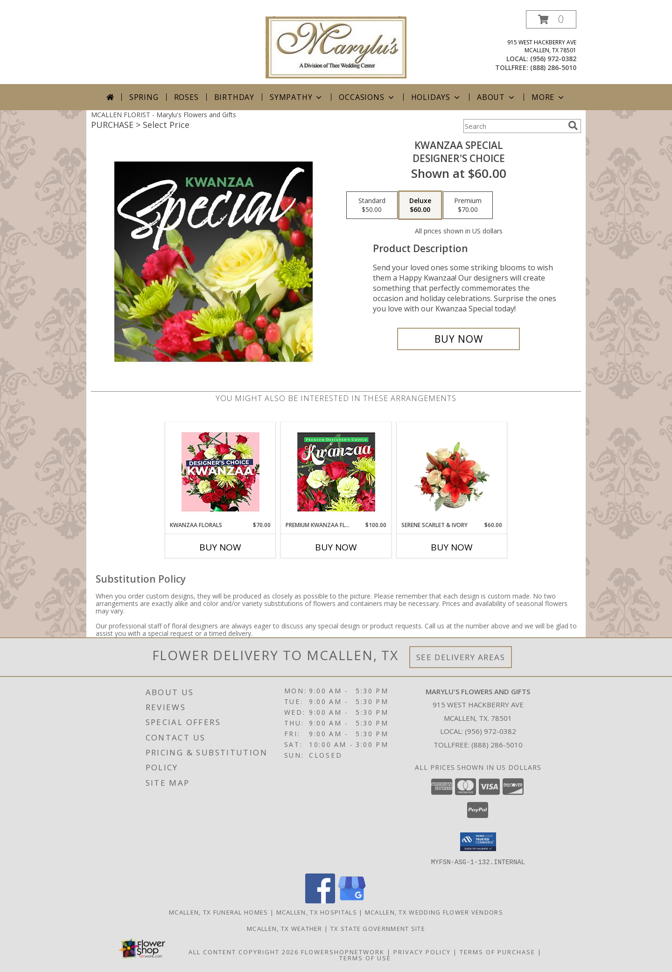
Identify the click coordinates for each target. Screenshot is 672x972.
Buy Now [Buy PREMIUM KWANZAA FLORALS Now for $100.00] (336, 547)
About (496, 97)
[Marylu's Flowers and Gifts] (336, 46)
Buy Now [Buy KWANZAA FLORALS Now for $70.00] (220, 547)
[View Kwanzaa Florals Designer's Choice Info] (220, 471)
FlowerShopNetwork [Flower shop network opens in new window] (343, 951)
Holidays (436, 97)
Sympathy (296, 97)
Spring (144, 97)
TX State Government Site (377, 928)
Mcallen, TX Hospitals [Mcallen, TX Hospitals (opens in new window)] (316, 912)
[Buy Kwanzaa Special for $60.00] (458, 339)
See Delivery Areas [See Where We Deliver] (460, 657)
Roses (186, 97)
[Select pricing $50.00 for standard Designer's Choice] (372, 205)
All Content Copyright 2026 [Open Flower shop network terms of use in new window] (244, 951)
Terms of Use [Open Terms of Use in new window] (365, 957)
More (549, 97)
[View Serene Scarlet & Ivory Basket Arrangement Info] (452, 471)
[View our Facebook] (320, 900)
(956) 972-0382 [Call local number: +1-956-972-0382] (553, 58)
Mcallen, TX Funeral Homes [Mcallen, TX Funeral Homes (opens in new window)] (218, 912)
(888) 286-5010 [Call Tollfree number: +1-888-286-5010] (497, 744)
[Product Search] (514, 126)
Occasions (367, 97)
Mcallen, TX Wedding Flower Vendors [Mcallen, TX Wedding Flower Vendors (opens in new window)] (434, 912)
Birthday (234, 97)
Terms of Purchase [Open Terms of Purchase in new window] (497, 951)
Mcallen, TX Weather (284, 928)
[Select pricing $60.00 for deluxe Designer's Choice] (420, 205)
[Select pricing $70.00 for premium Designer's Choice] (467, 205)
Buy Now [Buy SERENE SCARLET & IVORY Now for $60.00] (452, 547)
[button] (551, 19)
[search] (573, 125)
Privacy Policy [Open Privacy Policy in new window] (422, 951)
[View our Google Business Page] (352, 900)
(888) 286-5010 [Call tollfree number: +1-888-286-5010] (553, 67)
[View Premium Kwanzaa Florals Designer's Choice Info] (336, 471)
